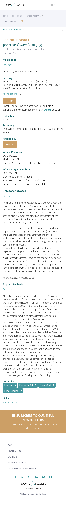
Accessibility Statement (23, 468)
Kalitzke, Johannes (16, 40)
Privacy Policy (17, 462)
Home (5, 16)
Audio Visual (10, 402)
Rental (10, 144)
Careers (12, 456)
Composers (17, 16)
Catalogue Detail (32, 16)
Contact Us (15, 451)
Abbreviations (10, 93)
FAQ (10, 445)
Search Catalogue (13, 21)
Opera (9, 100)
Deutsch (8, 64)
